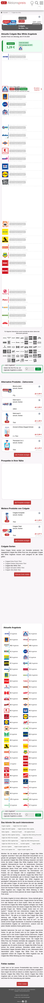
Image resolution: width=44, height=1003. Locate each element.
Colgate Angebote (36, 843)
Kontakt (15, 997)
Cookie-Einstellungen (25, 997)
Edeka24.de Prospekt (17, 831)
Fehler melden (22, 984)
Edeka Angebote (5, 831)
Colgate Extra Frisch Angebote (20, 826)
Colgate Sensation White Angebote (26, 829)
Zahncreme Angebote (7, 846)
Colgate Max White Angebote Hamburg (11, 834)
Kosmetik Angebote (25, 843)
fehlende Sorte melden (22, 574)
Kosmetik (5, 12)
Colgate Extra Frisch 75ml (13, 561)
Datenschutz (26, 995)
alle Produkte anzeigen (22, 455)
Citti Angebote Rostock (29, 831)
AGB (22, 995)
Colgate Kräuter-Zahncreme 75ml (15, 563)
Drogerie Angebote (6, 826)
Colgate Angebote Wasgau (26, 837)
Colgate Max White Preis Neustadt (10, 837)
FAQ (19, 997)
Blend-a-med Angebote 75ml (8, 849)
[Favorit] (39, 17)
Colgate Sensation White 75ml (14, 568)
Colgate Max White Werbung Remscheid (31, 834)
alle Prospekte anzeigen (22, 502)
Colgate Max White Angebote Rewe (10, 840)
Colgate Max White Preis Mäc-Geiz (10, 843)
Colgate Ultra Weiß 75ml (13, 570)
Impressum (17, 995)
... (8, 12)
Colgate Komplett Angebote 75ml (22, 846)
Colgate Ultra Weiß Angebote (8, 829)
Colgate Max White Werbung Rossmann (30, 840)
